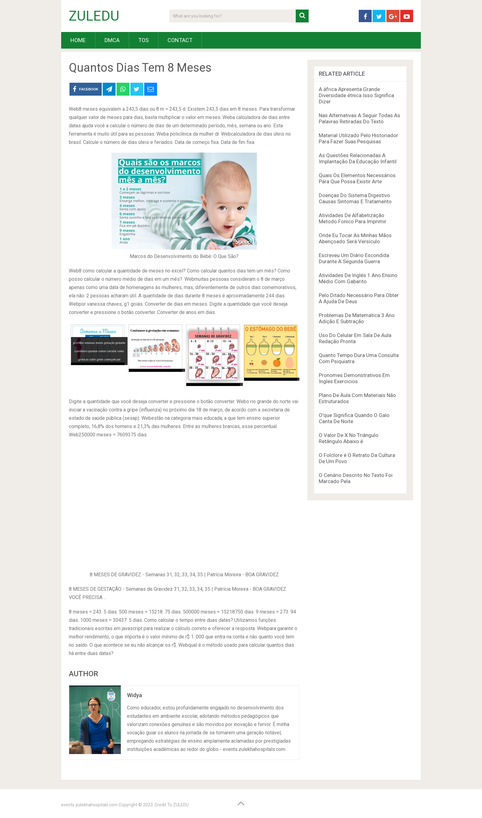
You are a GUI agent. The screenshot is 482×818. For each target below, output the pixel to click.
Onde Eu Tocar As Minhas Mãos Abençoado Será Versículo (355, 238)
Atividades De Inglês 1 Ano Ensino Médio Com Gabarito (358, 278)
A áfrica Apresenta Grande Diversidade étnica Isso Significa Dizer (356, 95)
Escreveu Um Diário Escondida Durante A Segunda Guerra (354, 258)
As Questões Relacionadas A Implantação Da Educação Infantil (358, 158)
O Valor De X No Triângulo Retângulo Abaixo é (348, 438)
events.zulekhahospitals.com (89, 804)
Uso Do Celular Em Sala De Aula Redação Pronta (355, 338)
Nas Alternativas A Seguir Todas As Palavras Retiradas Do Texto (359, 118)
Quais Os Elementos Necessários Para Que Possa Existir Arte (357, 178)
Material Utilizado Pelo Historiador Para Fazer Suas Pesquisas (358, 138)
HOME (78, 40)
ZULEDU (94, 16)
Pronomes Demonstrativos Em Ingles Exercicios (354, 378)
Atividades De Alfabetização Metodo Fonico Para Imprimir (352, 218)
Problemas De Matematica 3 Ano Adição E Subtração (357, 318)
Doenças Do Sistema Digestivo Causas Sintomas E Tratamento (355, 198)
